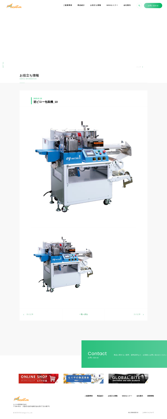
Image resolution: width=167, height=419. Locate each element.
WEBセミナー (112, 5)
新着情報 (150, 396)
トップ (138, 67)
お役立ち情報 (95, 5)
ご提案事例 (67, 5)
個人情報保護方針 (133, 412)
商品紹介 (81, 5)
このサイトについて (148, 412)
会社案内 (127, 5)
